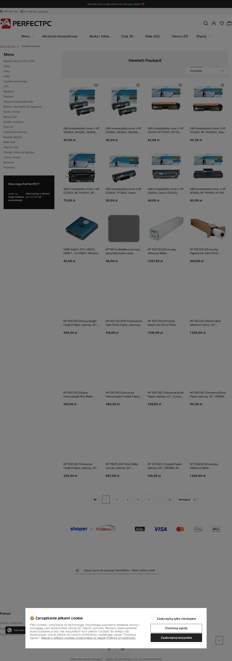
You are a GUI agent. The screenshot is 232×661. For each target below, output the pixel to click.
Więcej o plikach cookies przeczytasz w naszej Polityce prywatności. (88, 638)
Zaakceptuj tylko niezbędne (176, 618)
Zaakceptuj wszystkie (176, 637)
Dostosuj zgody (176, 628)
